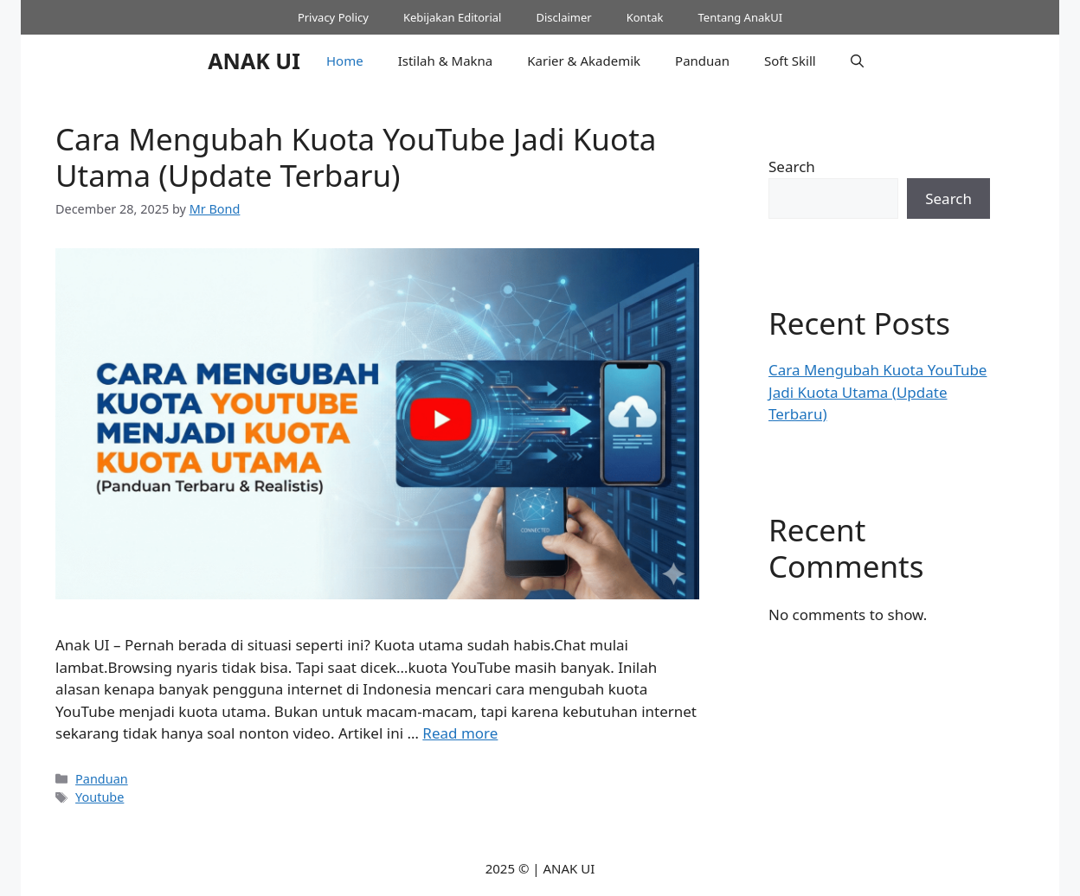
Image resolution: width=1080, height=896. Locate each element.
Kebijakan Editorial (452, 17)
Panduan (702, 60)
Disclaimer (563, 17)
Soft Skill (790, 60)
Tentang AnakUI (740, 17)
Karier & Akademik (583, 60)
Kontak (645, 17)
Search (791, 166)
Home (344, 60)
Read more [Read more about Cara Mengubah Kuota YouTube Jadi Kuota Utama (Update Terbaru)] (460, 733)
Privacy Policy (333, 17)
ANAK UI (254, 60)
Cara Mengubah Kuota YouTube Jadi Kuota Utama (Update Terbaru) (355, 156)
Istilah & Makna (445, 60)
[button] (857, 60)
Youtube (99, 797)
